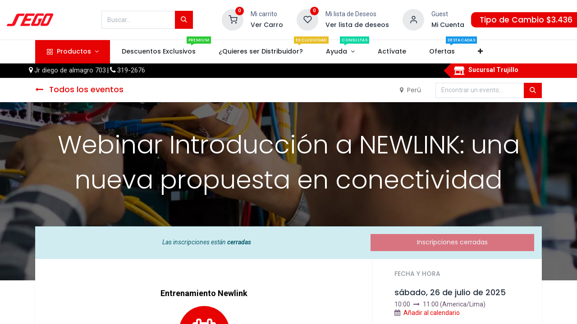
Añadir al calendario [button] (431, 312)
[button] (481, 51)
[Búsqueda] (184, 20)
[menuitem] (158, 51)
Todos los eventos (79, 89)
